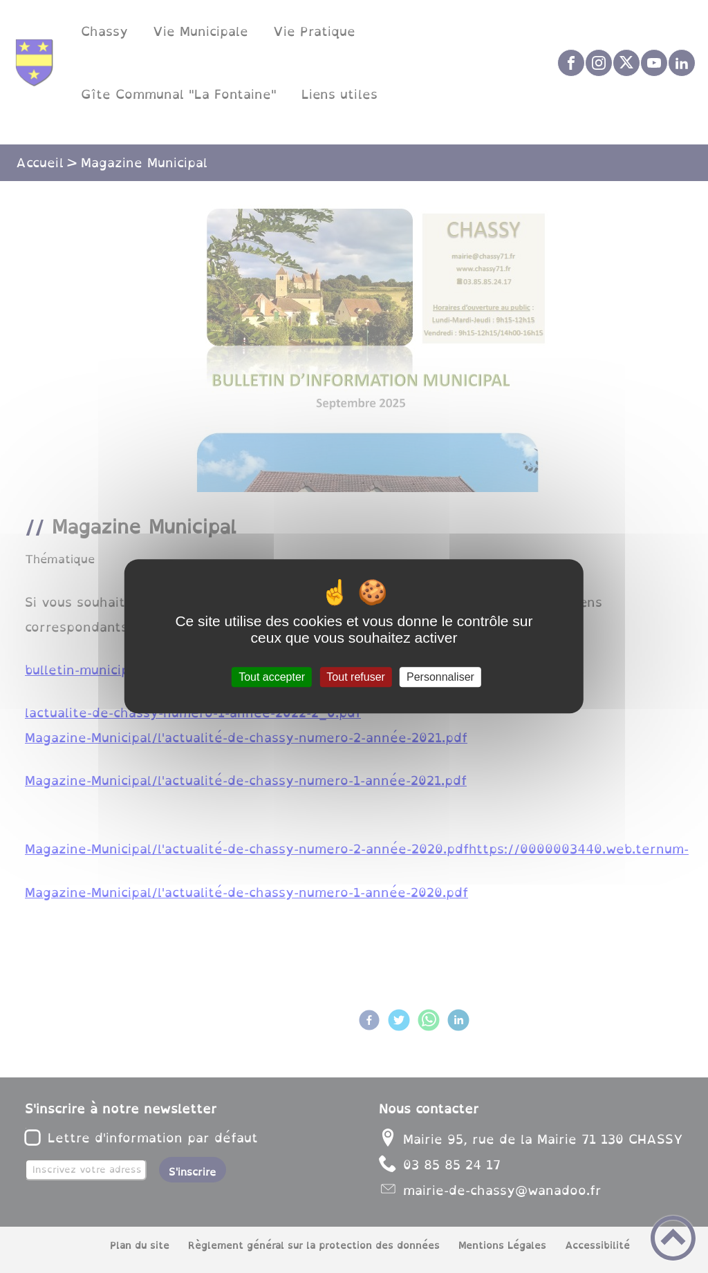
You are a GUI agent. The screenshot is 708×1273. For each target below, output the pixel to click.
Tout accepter (272, 677)
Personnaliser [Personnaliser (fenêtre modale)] (440, 677)
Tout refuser (355, 677)
